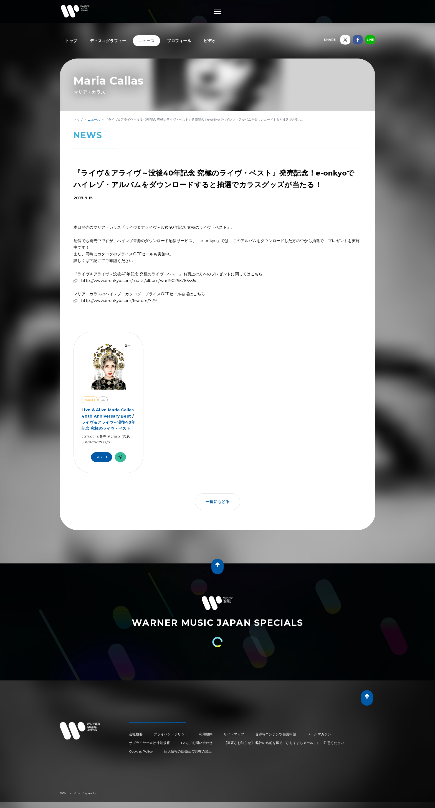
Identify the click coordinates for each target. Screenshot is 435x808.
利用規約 (206, 734)
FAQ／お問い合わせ (197, 743)
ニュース (146, 40)
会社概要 (136, 734)
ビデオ (210, 40)
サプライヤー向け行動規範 (149, 743)
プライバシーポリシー (171, 734)
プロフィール (179, 40)
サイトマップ (234, 734)
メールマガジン (319, 734)
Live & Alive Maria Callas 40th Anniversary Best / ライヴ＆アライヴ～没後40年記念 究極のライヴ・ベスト (108, 419)
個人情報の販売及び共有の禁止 (188, 751)
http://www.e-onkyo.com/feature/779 (119, 300)
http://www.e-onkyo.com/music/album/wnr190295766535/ (138, 280)
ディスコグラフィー (108, 40)
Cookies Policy (141, 751)
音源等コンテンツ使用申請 (275, 734)
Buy (102, 457)
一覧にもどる (217, 501)
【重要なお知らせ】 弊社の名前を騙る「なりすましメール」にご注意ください (284, 743)
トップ (71, 40)
